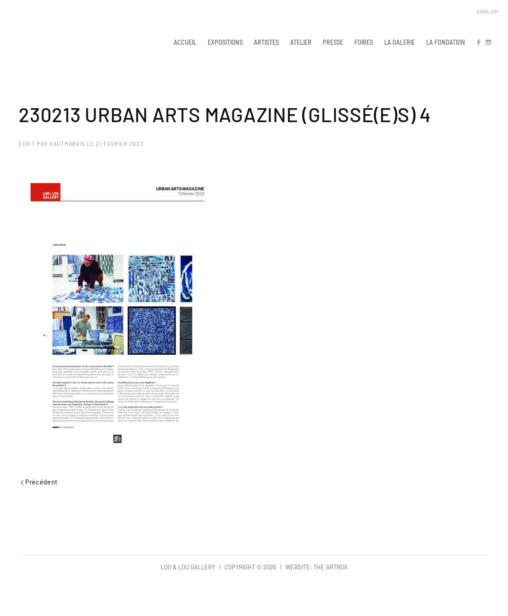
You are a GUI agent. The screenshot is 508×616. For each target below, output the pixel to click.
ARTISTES (266, 42)
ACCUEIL (185, 42)
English (488, 11)
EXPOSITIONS (225, 42)
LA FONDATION (445, 42)
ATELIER (301, 42)
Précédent (39, 481)
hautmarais (67, 143)
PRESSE (333, 42)
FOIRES (363, 42)
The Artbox (330, 567)
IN (488, 42)
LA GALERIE (399, 42)
